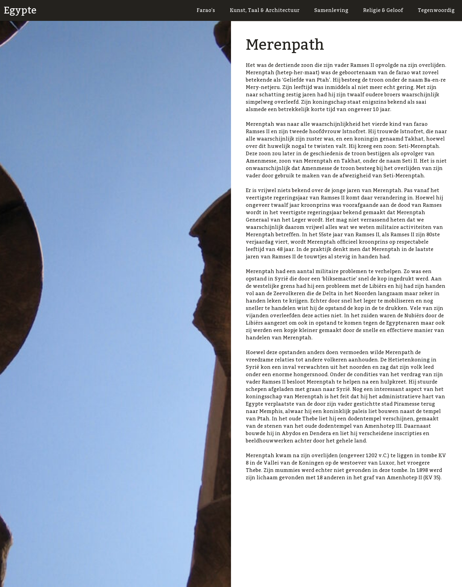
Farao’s (206, 10)
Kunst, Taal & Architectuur (265, 10)
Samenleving (331, 10)
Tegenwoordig (436, 10)
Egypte (20, 10)
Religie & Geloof (383, 10)
